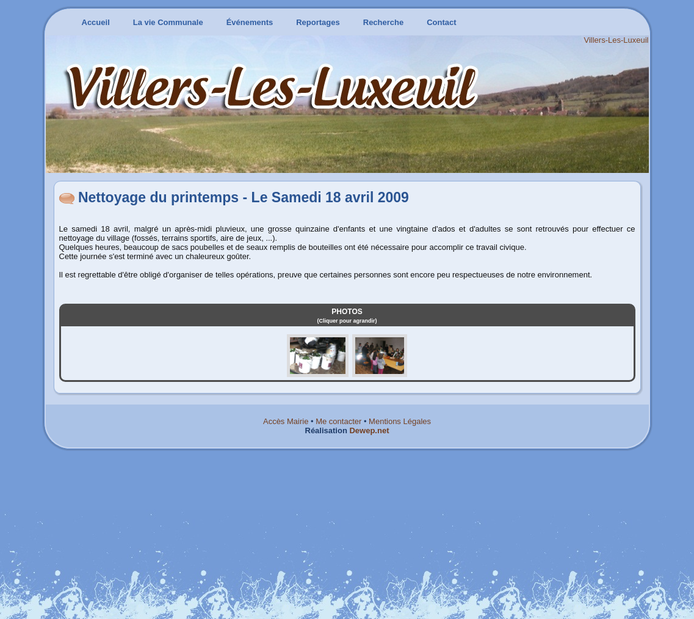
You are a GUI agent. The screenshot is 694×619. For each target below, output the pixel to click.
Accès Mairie (285, 421)
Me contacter (338, 421)
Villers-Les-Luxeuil (616, 40)
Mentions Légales (400, 421)
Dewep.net (369, 430)
